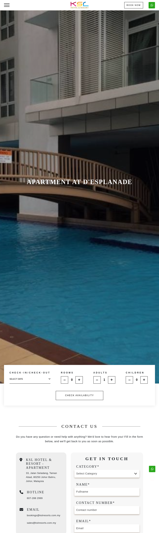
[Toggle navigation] (7, 5)
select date (30, 379)
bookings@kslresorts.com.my (43, 515)
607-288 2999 (35, 498)
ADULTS (100, 372)
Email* (83, 521)
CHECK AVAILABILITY (79, 395)
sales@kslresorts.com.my (41, 522)
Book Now (134, 5)
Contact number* (95, 503)
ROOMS (67, 372)
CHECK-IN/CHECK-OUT (30, 373)
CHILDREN (135, 372)
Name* (83, 484)
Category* (87, 466)
